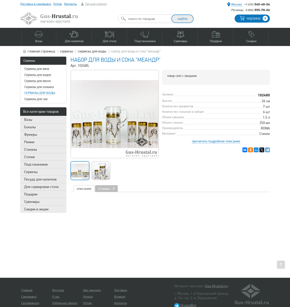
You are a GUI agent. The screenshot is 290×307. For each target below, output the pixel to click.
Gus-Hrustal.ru (216, 286)
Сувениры (31, 201)
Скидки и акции (36, 209)
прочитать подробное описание (216, 141)
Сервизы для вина (36, 69)
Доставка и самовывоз (35, 4)
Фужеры (30, 134)
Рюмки (29, 142)
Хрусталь (58, 290)
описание (84, 188)
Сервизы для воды (39, 93)
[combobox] (148, 19)
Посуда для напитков (40, 179)
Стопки (29, 157)
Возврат (119, 297)
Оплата (88, 297)
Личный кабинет (96, 4)
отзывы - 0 (106, 188)
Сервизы (29, 61)
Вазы (28, 119)
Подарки (30, 194)
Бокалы (30, 127)
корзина (257, 18)
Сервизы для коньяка (39, 87)
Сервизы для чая (36, 99)
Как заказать (92, 290)
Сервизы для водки (37, 75)
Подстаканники (36, 164)
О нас (56, 297)
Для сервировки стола (41, 187)
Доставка (120, 290)
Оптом (57, 4)
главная (41, 51)
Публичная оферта (64, 303)
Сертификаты (30, 303)
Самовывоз (28, 297)
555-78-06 (258, 10)
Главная (26, 290)
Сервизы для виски (37, 81)
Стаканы (30, 149)
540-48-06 (257, 4)
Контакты (70, 4)
